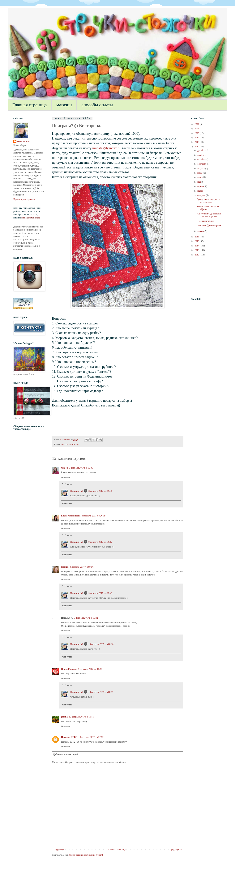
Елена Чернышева (70, 515)
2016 (197, 236)
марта (200, 191)
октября (201, 159)
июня (200, 177)
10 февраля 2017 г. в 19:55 (81, 716)
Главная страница (29, 104)
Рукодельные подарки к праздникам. (208, 200)
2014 (197, 245)
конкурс (65, 444)
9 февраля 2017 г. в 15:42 (86, 618)
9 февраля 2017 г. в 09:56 (82, 567)
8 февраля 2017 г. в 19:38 (100, 491)
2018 (197, 142)
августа (201, 168)
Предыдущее (175, 849)
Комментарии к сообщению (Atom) (85, 855)
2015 (197, 241)
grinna (64, 716)
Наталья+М (76, 491)
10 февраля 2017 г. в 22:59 (91, 737)
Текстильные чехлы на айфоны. (208, 207)
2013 (197, 250)
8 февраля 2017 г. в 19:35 (81, 467)
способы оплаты (97, 104)
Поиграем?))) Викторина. (209, 225)
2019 (197, 137)
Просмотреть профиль (24, 199)
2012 (197, 254)
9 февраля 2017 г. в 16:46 (90, 669)
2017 (197, 146)
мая (199, 182)
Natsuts (65, 567)
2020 (197, 133)
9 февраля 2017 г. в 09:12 (100, 542)
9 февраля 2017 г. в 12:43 (100, 593)
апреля (200, 186)
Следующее (58, 849)
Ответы (68, 484)
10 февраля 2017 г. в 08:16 (100, 644)
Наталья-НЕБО (69, 737)
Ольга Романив (69, 669)
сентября (202, 164)
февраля (201, 195)
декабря (201, 150)
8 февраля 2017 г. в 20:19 (93, 515)
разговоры (74, 444)
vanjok (64, 467)
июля (200, 173)
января (200, 231)
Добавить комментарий (65, 754)
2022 (197, 124)
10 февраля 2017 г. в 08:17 (100, 692)
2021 (197, 128)
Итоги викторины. (206, 221)
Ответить (65, 477)
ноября (201, 155)
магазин (64, 104)
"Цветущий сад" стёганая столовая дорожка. (209, 215)
